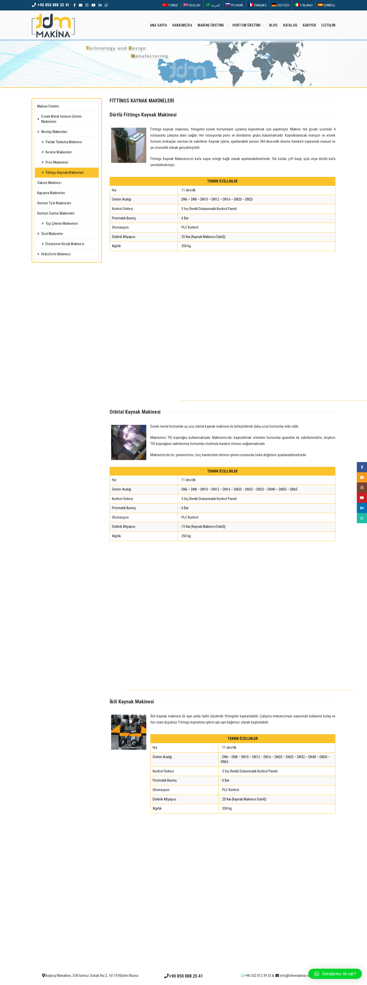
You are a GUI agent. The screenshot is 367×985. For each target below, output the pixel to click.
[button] (335, 974)
